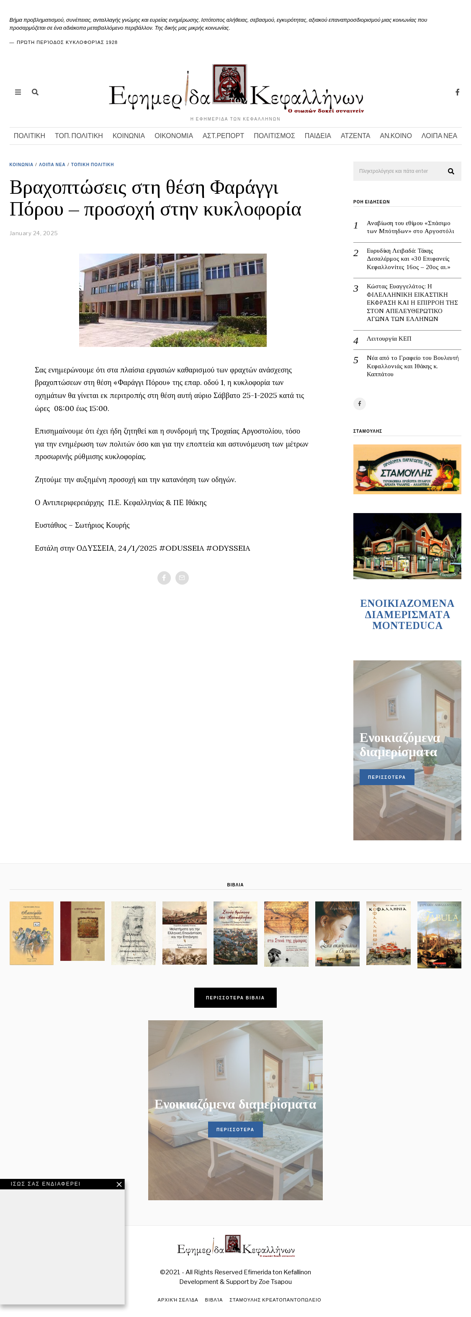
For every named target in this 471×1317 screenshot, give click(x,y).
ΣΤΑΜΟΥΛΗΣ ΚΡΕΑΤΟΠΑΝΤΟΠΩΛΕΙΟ (275, 1300)
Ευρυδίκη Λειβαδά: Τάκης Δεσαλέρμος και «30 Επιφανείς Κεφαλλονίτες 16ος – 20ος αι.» (408, 258)
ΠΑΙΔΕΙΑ (318, 136)
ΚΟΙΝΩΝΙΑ (129, 136)
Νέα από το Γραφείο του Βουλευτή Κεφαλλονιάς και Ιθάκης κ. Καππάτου (413, 365)
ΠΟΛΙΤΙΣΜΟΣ (274, 136)
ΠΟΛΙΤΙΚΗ (29, 136)
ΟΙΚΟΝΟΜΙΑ (173, 136)
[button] (451, 172)
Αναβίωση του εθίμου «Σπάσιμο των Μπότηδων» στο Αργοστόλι (410, 227)
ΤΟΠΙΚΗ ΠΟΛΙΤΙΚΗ (92, 164)
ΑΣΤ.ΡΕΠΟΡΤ (223, 136)
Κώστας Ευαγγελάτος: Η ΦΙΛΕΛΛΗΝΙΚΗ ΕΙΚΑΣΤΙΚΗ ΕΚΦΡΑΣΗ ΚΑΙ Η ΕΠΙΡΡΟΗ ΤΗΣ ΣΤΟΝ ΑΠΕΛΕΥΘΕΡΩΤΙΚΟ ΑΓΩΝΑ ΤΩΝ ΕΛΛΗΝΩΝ (412, 302)
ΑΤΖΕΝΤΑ (356, 136)
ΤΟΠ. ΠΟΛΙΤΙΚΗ (79, 136)
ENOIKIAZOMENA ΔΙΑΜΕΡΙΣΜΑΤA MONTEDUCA (407, 615)
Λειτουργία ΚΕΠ (389, 338)
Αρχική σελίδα (178, 1300)
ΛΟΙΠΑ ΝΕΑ (439, 136)
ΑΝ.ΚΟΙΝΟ (396, 136)
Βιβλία (214, 1300)
